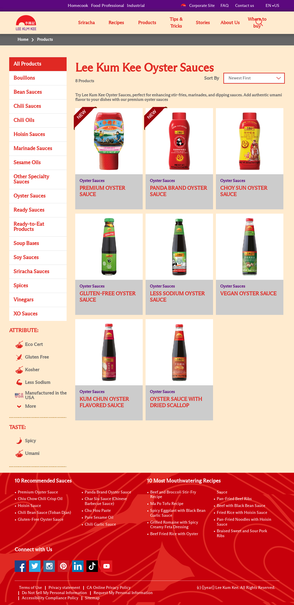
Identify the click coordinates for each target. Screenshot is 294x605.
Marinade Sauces (32, 148)
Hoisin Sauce (29, 506)
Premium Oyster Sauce (38, 492)
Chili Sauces (27, 106)
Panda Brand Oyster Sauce (108, 492)
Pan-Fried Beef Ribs (234, 499)
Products (147, 22)
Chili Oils (23, 120)
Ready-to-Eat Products (28, 227)
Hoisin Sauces (29, 134)
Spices (20, 285)
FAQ (224, 6)
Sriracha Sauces (31, 271)
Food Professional (107, 5)
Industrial (136, 5)
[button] (281, 22)
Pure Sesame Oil (99, 518)
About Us (230, 22)
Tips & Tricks (176, 22)
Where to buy (257, 22)
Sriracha (86, 22)
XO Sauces (25, 314)
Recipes (116, 22)
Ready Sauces (28, 210)
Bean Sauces (27, 92)
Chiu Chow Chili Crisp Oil (40, 499)
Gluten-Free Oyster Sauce (40, 520)
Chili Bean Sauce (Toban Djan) (44, 513)
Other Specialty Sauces (31, 179)
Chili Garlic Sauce (100, 524)
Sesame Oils (26, 162)
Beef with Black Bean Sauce (241, 506)
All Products (27, 64)
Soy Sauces (25, 257)
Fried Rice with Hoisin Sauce (242, 513)
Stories (203, 22)
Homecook (78, 5)
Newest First (240, 78)
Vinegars (23, 299)
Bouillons (24, 78)
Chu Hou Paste (98, 511)
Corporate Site (198, 6)
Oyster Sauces (29, 196)
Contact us (244, 6)
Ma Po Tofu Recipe (166, 504)
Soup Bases (26, 243)
